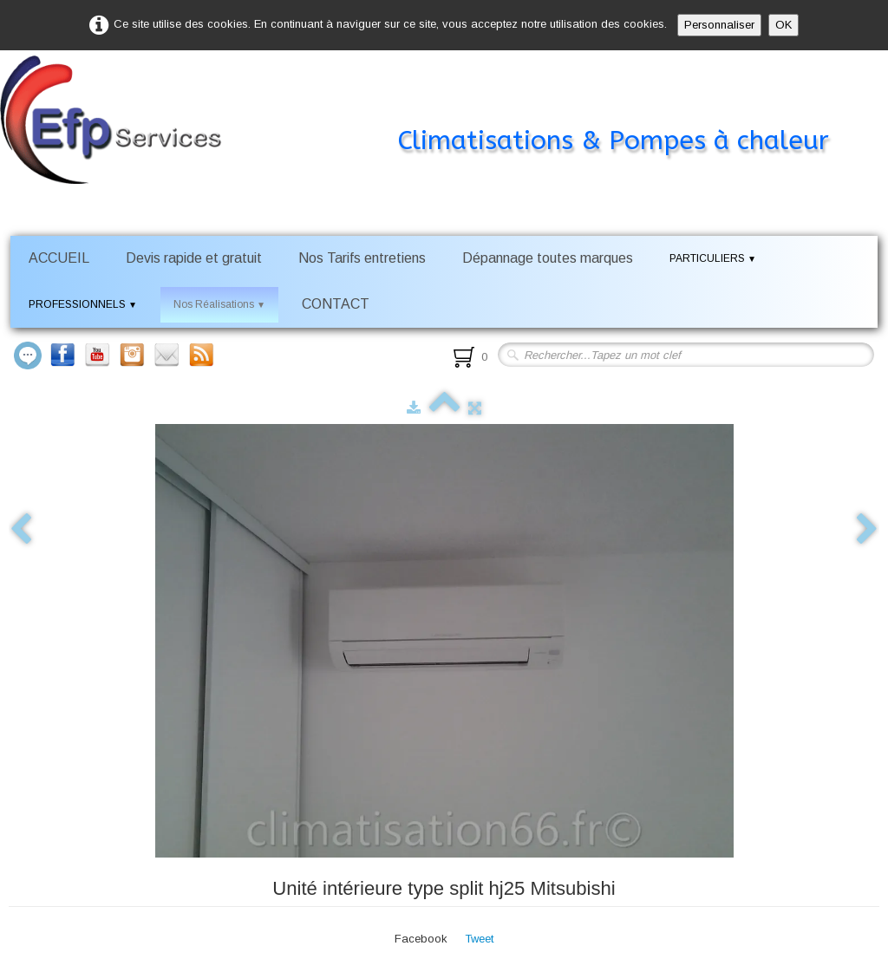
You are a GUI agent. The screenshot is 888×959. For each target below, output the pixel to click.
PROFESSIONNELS (83, 304)
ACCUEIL (59, 258)
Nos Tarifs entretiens (362, 258)
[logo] (440, 107)
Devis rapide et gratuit (194, 258)
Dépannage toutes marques (547, 258)
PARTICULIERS (712, 258)
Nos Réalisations (219, 304)
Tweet (479, 938)
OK (783, 24)
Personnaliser (719, 24)
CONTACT (335, 304)
